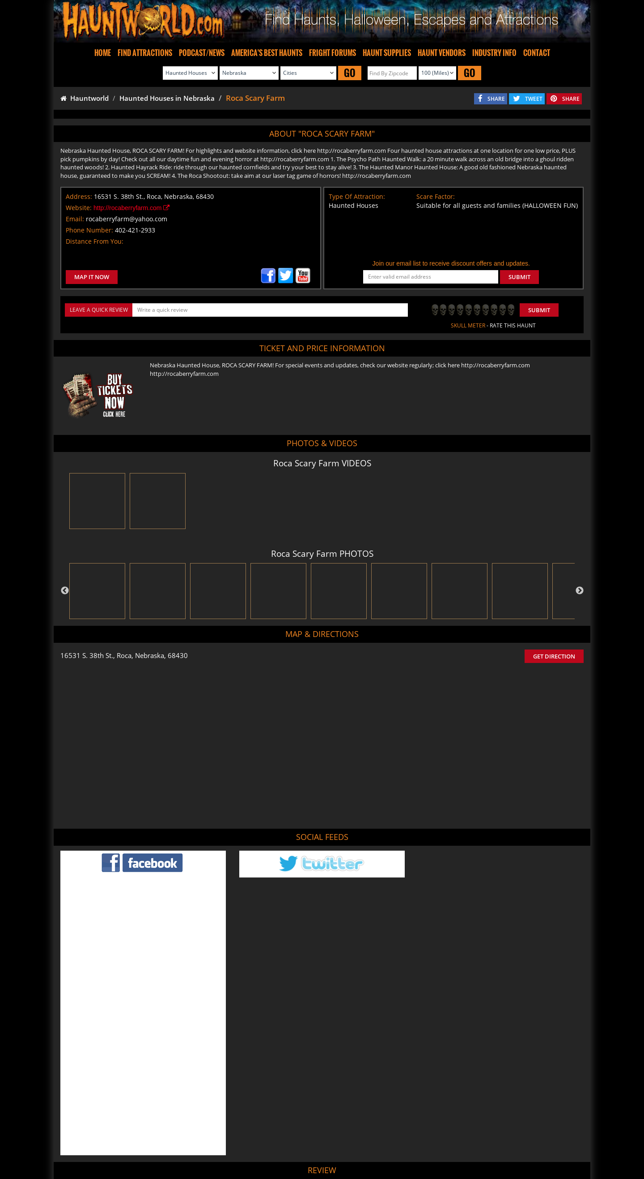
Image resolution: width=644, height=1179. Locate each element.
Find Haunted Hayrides (243, 1145)
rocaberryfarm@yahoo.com (126, 219)
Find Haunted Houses (179, 1145)
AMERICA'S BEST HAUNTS (266, 52)
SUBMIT (519, 277)
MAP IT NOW (91, 277)
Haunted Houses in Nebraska (167, 98)
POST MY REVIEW (273, 1084)
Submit (539, 310)
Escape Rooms (474, 1145)
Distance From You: (94, 241)
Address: (79, 196)
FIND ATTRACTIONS (145, 52)
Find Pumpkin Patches (308, 1145)
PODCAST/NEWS (202, 52)
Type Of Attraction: (357, 196)
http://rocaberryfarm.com (131, 207)
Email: (75, 219)
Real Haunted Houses (421, 1145)
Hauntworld (84, 98)
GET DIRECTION (554, 656)
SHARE (496, 99)
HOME (102, 52)
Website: (79, 207)
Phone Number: (89, 230)
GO (350, 73)
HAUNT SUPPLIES (387, 52)
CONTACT (536, 52)
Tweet (299, 1124)
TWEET (533, 99)
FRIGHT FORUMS (332, 52)
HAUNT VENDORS (442, 52)
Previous (64, 590)
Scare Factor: (435, 196)
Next (579, 590)
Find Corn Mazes (364, 1145)
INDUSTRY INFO (494, 52)
